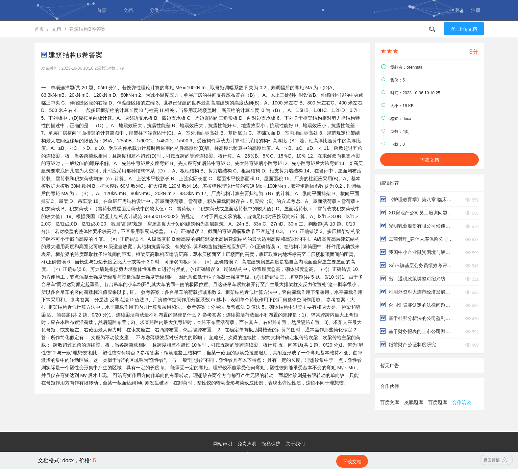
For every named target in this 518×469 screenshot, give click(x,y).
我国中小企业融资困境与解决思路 (417, 252)
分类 (154, 10)
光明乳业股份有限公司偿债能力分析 (417, 226)
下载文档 (429, 160)
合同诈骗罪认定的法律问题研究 (417, 305)
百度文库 (389, 402)
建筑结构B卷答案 (87, 29)
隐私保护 (271, 443)
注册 (475, 10)
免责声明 (247, 443)
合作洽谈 (461, 402)
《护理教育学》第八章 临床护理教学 (417, 199)
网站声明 (222, 443)
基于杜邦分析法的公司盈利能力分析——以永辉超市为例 (417, 318)
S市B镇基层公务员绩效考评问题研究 (417, 265)
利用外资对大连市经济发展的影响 (417, 292)
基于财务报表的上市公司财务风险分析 (417, 331)
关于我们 (295, 443)
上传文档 (463, 29)
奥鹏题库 (413, 402)
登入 (459, 10)
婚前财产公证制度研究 (408, 344)
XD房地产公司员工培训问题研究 (417, 212)
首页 (101, 10)
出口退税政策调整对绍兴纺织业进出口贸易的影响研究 (417, 278)
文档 (128, 10)
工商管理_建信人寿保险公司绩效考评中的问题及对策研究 (417, 239)
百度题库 (437, 402)
